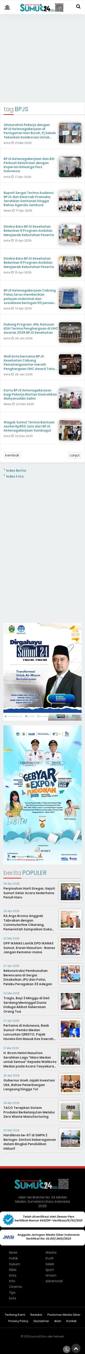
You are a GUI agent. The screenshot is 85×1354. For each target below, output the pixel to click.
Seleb (50, 1264)
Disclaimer (41, 1321)
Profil (49, 1258)
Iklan (57, 1321)
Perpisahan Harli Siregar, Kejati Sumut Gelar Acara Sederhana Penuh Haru (29, 893)
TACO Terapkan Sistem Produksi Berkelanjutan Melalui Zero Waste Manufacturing (29, 1112)
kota (7, 143)
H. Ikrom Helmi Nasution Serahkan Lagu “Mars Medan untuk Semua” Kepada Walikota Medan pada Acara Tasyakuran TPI (29, 1062)
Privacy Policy (18, 1321)
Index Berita (16, 470)
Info (12, 1281)
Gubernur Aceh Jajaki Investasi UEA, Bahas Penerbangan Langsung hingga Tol (29, 1084)
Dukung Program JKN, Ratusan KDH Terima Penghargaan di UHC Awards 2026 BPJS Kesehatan (31, 328)
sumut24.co (39, 1336)
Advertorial (54, 1281)
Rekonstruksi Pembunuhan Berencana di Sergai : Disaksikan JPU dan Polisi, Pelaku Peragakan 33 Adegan (27, 977)
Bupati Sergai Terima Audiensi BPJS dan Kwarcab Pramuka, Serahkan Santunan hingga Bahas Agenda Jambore (29, 199)
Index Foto (15, 476)
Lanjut (75, 455)
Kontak (71, 1321)
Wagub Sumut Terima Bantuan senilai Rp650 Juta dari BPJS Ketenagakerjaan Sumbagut (29, 426)
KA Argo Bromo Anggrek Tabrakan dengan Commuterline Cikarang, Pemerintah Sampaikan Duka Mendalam (27, 925)
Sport (50, 1269)
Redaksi (36, 1315)
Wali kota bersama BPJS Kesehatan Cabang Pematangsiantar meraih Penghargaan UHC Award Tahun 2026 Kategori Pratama (30, 364)
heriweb (58, 1336)
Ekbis (13, 1269)
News (8, 210)
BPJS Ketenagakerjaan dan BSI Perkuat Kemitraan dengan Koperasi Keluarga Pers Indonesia (29, 165)
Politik (13, 1258)
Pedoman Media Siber (63, 1315)
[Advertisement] (42, 56)
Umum (51, 1275)
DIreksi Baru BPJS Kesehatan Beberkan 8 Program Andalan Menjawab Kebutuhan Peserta (29, 230)
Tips (12, 1292)
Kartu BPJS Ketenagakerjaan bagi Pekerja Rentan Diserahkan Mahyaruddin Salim (30, 394)
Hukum (14, 1264)
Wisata (51, 1252)
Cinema (15, 1286)
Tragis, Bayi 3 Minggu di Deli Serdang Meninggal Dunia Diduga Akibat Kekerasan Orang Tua (26, 1005)
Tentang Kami (15, 1315)
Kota (12, 1275)
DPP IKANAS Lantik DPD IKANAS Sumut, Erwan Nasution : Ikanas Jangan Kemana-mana (29, 947)
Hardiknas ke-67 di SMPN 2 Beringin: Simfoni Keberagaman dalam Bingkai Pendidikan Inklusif (29, 1142)
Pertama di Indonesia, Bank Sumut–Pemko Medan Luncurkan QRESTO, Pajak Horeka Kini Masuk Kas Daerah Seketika (28, 1034)
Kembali (12, 455)
